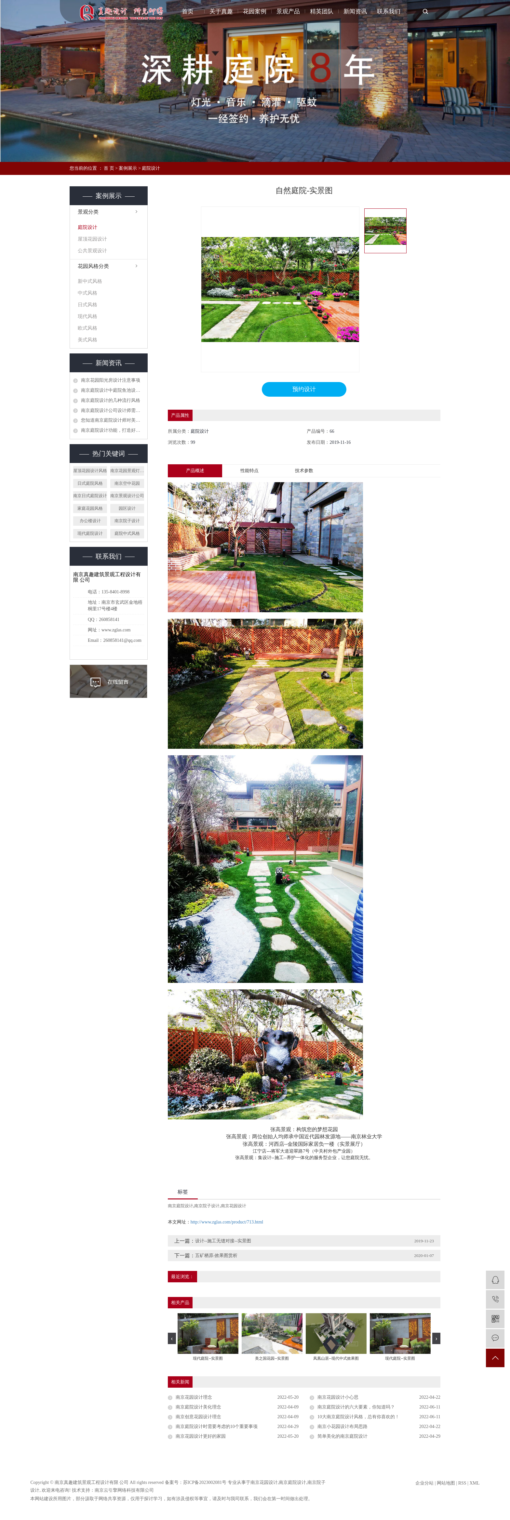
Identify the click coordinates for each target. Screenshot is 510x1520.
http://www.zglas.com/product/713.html (227, 1222)
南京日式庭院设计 (90, 495)
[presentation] (172, 1338)
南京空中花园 (127, 483)
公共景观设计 (92, 250)
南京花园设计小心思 (337, 1397)
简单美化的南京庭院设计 (342, 1436)
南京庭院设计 (180, 1206)
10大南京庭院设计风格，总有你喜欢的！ (358, 1417)
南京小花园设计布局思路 (342, 1426)
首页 (189, 11)
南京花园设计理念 (194, 1397)
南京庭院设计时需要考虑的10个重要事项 (217, 1426)
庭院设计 (151, 168)
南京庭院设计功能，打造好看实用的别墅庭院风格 (112, 430)
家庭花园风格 (90, 508)
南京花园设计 (233, 1206)
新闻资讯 (355, 11)
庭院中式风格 (127, 533)
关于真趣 (222, 11)
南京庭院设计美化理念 (198, 1407)
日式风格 (87, 304)
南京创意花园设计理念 (198, 1417)
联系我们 (388, 11)
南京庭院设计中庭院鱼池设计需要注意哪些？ (112, 390)
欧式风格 (87, 328)
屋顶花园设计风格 (90, 470)
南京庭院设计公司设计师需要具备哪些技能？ (112, 410)
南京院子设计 (127, 520)
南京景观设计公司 (127, 495)
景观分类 (88, 212)
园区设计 (127, 508)
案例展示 (128, 168)
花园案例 (255, 11)
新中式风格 (90, 281)
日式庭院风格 (90, 483)
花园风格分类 (93, 266)
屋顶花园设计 (92, 239)
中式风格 (87, 293)
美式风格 (87, 339)
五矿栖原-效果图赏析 (216, 1255)
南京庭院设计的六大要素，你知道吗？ (356, 1407)
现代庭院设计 (90, 533)
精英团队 (322, 11)
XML (474, 1483)
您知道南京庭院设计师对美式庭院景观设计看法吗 (112, 420)
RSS (462, 1483)
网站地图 (446, 1483)
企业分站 (424, 1483)
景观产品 (288, 11)
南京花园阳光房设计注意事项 (110, 380)
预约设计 (304, 389)
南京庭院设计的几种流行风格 (110, 400)
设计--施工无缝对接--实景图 (223, 1241)
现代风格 (87, 316)
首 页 (109, 168)
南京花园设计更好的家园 (201, 1436)
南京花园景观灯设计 (127, 470)
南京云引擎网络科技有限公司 (124, 1490)
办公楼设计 (90, 520)
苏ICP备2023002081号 (205, 1482)
